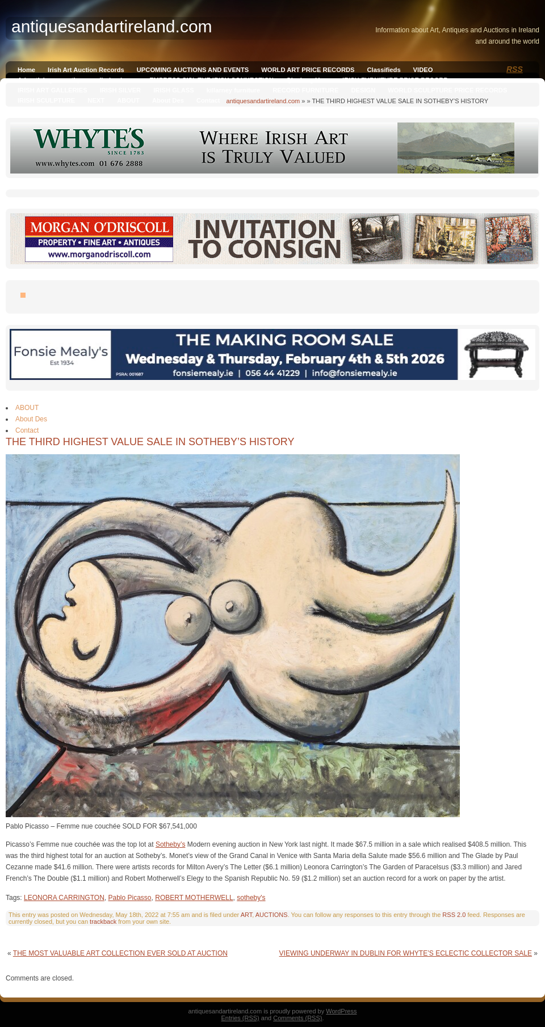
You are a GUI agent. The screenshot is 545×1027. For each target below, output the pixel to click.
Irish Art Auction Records (86, 69)
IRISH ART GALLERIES (52, 90)
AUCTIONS (271, 914)
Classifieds (384, 69)
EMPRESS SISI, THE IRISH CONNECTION (211, 80)
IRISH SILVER (120, 90)
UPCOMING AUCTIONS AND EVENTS (193, 69)
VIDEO (423, 69)
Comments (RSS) (297, 1018)
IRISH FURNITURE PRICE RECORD (395, 80)
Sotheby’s (170, 844)
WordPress (341, 1011)
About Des (168, 100)
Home (26, 69)
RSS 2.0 (454, 914)
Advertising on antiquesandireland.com (77, 80)
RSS (514, 69)
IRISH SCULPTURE (46, 100)
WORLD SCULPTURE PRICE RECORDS (447, 90)
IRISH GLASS (173, 90)
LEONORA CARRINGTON (64, 898)
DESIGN (363, 90)
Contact (208, 100)
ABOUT (128, 100)
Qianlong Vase (308, 80)
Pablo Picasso (130, 898)
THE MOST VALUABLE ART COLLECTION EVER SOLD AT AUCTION (120, 953)
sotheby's (251, 898)
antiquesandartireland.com (263, 101)
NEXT (95, 100)
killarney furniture (234, 90)
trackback (103, 921)
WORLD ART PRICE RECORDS (307, 69)
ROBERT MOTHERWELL (194, 898)
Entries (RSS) (240, 1018)
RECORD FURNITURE (305, 90)
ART (247, 914)
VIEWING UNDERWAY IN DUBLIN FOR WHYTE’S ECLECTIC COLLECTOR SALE (405, 953)
